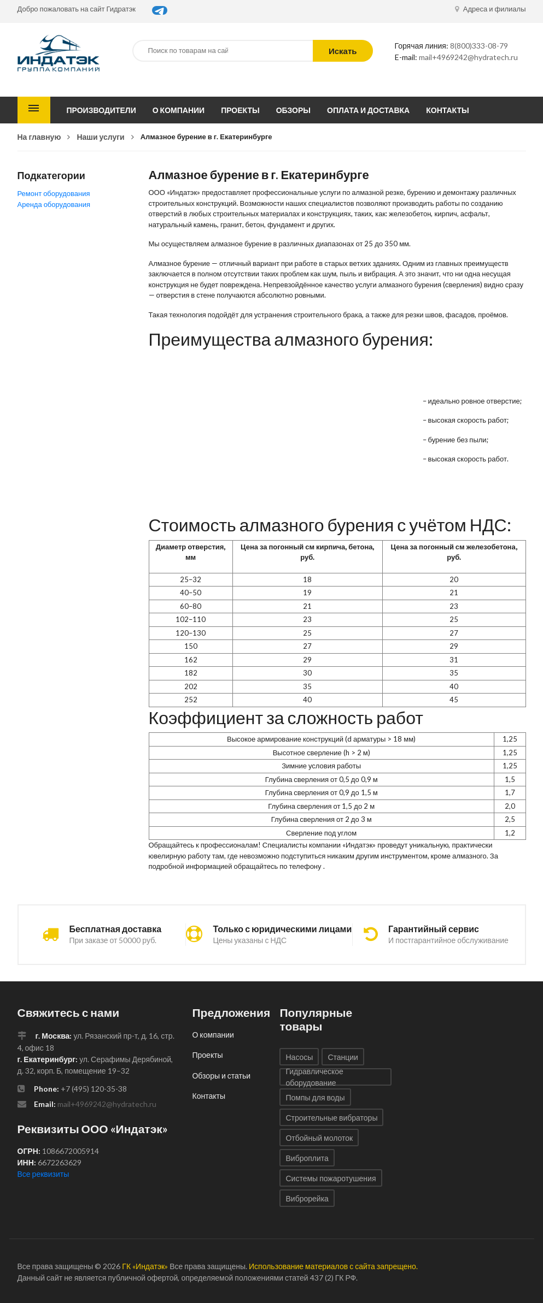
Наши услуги (100, 136)
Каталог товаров (33, 110)
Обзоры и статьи (221, 1075)
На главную (39, 136)
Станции (343, 1057)
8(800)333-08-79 (479, 45)
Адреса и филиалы (490, 8)
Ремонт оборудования (53, 193)
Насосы (299, 1057)
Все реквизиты (43, 1173)
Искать (343, 51)
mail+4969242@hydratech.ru (468, 57)
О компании (179, 110)
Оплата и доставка (368, 110)
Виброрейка (306, 1198)
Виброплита (306, 1158)
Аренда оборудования (53, 204)
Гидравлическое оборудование (314, 1077)
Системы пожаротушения (330, 1178)
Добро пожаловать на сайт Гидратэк (76, 8)
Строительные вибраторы (331, 1117)
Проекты (240, 110)
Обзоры (293, 110)
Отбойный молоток (319, 1137)
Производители (101, 110)
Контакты (447, 110)
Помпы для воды (315, 1097)
